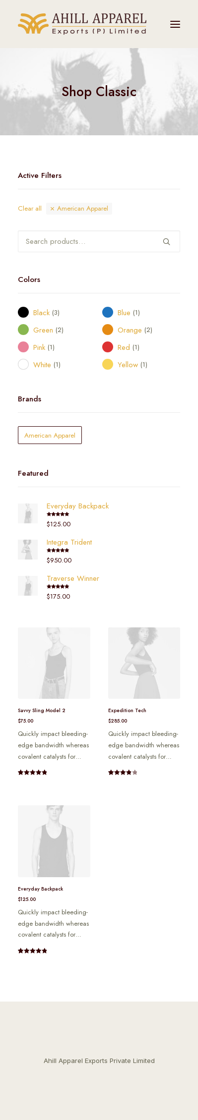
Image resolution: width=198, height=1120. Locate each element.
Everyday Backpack (40, 889)
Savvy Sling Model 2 (42, 710)
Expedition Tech (127, 710)
